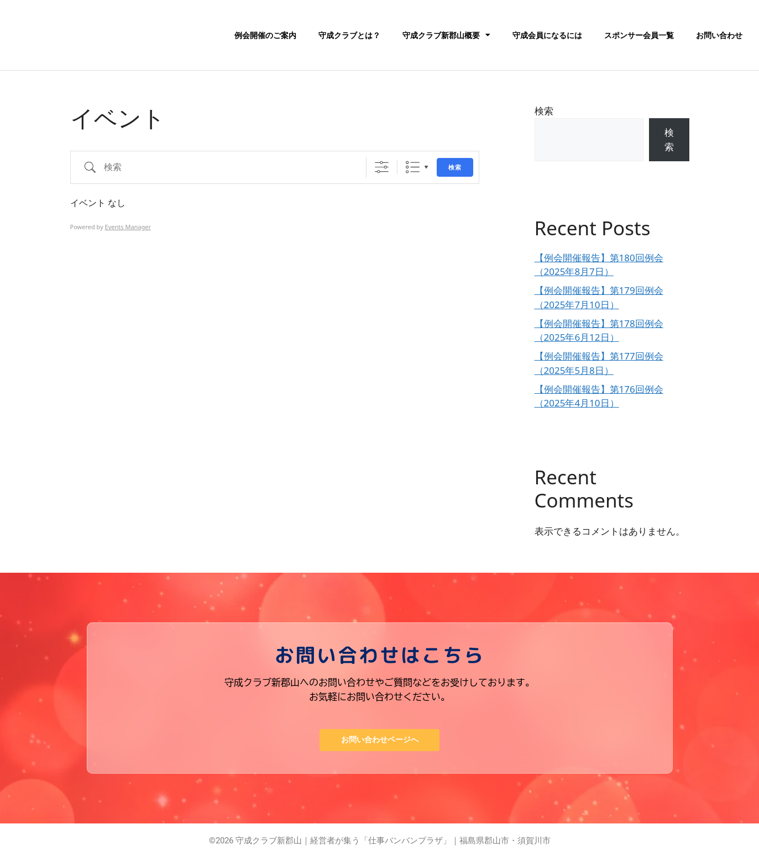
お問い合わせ (719, 35)
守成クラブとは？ (349, 35)
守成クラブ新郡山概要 (446, 35)
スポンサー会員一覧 (639, 35)
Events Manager (128, 227)
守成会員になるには (547, 35)
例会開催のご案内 (265, 35)
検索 (455, 167)
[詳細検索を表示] (382, 167)
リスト (413, 167)
